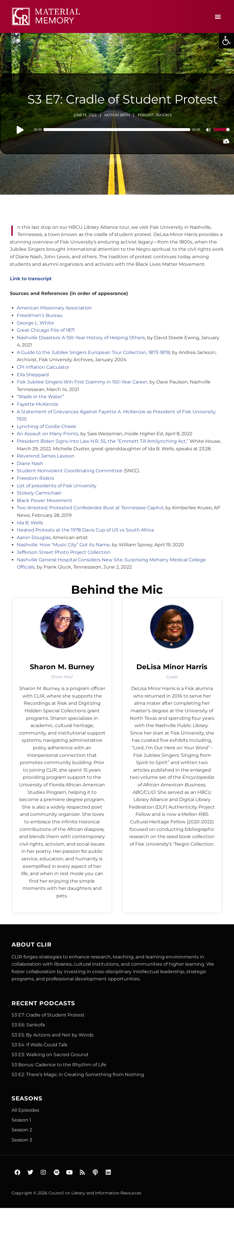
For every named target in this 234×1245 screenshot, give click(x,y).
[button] (226, 40)
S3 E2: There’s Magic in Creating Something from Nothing (78, 1074)
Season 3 (164, 114)
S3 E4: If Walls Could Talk (40, 1044)
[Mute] (209, 130)
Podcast (146, 114)
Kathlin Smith (117, 114)
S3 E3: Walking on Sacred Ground (50, 1054)
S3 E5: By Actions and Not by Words (53, 1035)
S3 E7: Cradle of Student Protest (48, 1015)
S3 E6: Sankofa (28, 1025)
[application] (123, 129)
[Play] (20, 129)
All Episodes (25, 1110)
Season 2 (22, 1130)
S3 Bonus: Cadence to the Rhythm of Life (59, 1064)
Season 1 (21, 1120)
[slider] (117, 129)
